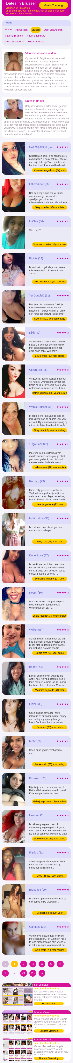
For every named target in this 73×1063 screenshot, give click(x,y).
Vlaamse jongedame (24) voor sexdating (49, 170)
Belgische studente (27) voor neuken (50, 579)
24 (24, 973)
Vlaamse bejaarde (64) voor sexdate (49, 690)
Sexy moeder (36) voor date (49, 207)
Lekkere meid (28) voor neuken (49, 467)
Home (8, 29)
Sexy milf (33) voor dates (50, 727)
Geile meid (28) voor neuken (49, 950)
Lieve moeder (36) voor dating (49, 838)
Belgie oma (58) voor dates (50, 653)
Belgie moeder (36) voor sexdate (50, 615)
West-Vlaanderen (14, 41)
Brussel (36, 29)
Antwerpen (22, 29)
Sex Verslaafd (49, 1003)
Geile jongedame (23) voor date (49, 801)
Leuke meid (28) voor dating (49, 764)
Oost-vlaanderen (53, 29)
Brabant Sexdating (49, 1058)
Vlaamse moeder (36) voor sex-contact (49, 245)
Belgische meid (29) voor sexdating (50, 913)
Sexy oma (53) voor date (49, 541)
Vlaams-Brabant (14, 35)
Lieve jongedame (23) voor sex (50, 281)
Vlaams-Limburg (36, 35)
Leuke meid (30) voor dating (49, 356)
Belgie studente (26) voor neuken (50, 393)
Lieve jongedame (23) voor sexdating (50, 505)
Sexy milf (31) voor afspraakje (49, 318)
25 (33, 973)
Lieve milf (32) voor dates (50, 875)
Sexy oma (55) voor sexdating (49, 430)
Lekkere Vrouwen (49, 1031)
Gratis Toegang (53, 5)
